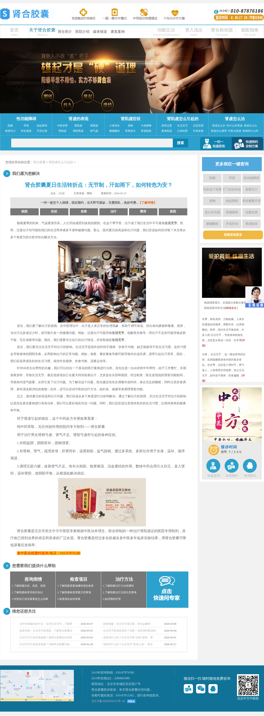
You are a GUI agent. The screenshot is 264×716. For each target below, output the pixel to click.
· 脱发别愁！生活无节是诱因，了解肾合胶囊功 (45, 630)
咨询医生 (250, 475)
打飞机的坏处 (232, 189)
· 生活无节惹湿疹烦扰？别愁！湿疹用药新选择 (129, 630)
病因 (24, 211)
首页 (14, 29)
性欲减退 (26, 130)
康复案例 (118, 31)
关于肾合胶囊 (42, 29)
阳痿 (10, 125)
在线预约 (232, 475)
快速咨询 (214, 475)
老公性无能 (212, 212)
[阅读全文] (231, 307)
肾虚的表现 (78, 119)
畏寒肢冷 (130, 130)
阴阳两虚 (78, 130)
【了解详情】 (147, 202)
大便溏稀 (146, 125)
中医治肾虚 (234, 130)
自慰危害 (251, 212)
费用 (143, 211)
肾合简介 (65, 31)
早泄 (26, 125)
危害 (84, 211)
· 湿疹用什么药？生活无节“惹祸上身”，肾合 (127, 644)
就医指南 (250, 29)
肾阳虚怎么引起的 (182, 119)
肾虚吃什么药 (250, 130)
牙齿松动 (232, 223)
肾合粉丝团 (222, 29)
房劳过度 (166, 125)
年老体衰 (198, 130)
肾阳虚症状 (130, 119)
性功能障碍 (26, 119)
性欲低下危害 (212, 189)
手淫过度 (42, 130)
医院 (173, 211)
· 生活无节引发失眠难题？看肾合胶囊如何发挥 (45, 637)
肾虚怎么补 (218, 125)
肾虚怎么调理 (219, 130)
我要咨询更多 (233, 234)
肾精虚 (62, 130)
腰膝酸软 (114, 130)
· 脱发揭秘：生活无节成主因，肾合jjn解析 (126, 623)
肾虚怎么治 (235, 119)
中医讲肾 (62, 125)
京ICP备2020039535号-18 (108, 701)
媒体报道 (100, 31)
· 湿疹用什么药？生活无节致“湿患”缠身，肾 (127, 637)
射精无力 (10, 130)
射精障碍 (232, 212)
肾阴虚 (94, 125)
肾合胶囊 (39, 162)
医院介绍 (82, 31)
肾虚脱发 (146, 130)
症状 (54, 211)
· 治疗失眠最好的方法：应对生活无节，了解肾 (45, 623)
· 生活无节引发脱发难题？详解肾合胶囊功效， (45, 644)
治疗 (113, 211)
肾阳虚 (78, 125)
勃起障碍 (42, 125)
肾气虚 (94, 130)
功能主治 (166, 29)
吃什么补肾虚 (234, 125)
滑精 (130, 125)
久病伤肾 (182, 130)
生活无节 (182, 125)
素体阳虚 (166, 130)
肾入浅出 (194, 29)
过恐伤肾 (198, 125)
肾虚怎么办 (250, 125)
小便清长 (114, 125)
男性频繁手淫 (251, 201)
